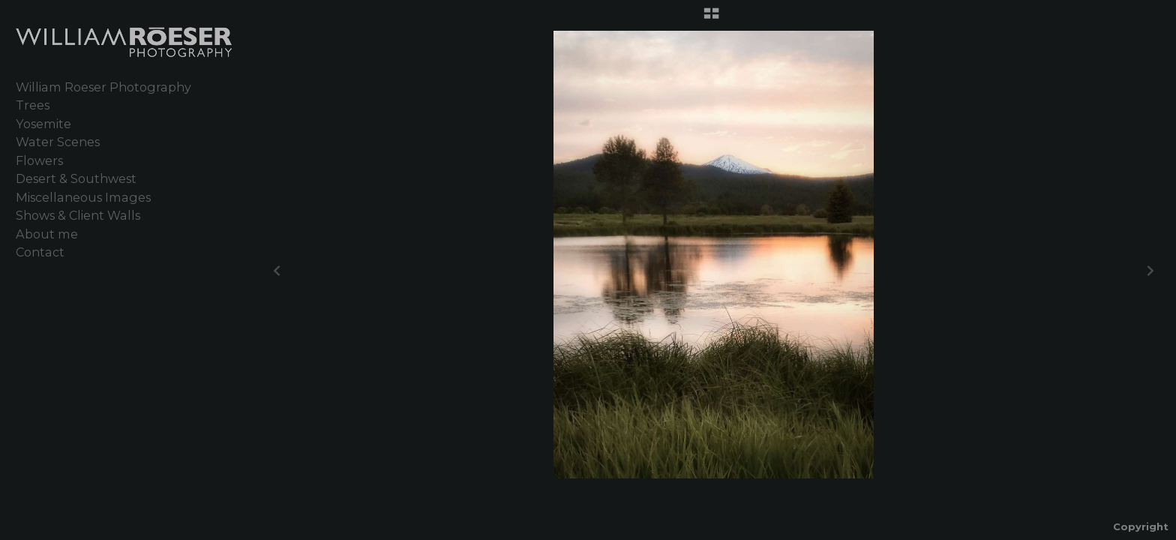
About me (47, 234)
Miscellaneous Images (83, 197)
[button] (711, 18)
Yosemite (43, 123)
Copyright (1140, 526)
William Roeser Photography (103, 87)
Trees (33, 105)
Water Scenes (58, 141)
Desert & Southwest (76, 178)
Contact (40, 252)
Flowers (39, 160)
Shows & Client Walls (78, 215)
